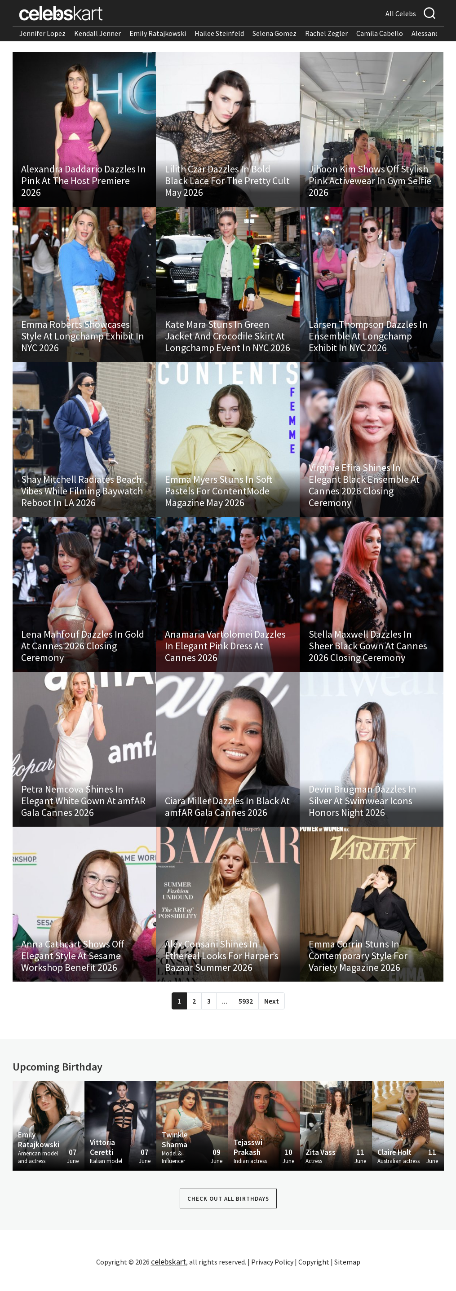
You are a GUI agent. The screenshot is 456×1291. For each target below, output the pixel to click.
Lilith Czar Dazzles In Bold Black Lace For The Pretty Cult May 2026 (227, 182)
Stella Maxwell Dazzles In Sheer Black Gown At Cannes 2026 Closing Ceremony (368, 654)
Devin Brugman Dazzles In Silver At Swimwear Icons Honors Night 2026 (362, 811)
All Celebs (400, 13)
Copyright (313, 1275)
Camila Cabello (379, 33)
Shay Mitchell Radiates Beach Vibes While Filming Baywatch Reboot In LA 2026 (82, 497)
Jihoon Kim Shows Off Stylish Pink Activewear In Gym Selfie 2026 (370, 182)
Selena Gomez (274, 33)
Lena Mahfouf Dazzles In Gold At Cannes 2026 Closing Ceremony (83, 654)
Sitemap (347, 1275)
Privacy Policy (272, 1275)
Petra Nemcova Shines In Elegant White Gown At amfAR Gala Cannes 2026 (84, 811)
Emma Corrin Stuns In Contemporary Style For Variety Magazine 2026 (358, 968)
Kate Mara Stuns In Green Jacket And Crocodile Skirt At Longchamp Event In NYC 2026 (227, 339)
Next (271, 1014)
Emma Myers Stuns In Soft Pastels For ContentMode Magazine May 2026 (218, 497)
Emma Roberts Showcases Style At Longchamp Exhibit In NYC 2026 (83, 339)
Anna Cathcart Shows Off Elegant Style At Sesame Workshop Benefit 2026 (73, 968)
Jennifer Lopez (42, 33)
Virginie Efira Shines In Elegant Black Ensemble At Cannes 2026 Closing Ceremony (364, 491)
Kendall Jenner (97, 33)
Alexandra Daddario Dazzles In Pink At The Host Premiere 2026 (84, 182)
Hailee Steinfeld (219, 33)
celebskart (168, 1275)
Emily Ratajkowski (157, 33)
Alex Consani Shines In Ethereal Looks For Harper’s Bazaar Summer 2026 (222, 968)
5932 (246, 1014)
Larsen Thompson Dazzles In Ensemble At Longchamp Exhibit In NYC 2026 (368, 339)
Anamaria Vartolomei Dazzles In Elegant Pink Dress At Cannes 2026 (225, 654)
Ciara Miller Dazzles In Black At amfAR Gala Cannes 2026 (227, 817)
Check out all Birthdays (228, 1212)
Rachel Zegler (326, 33)
